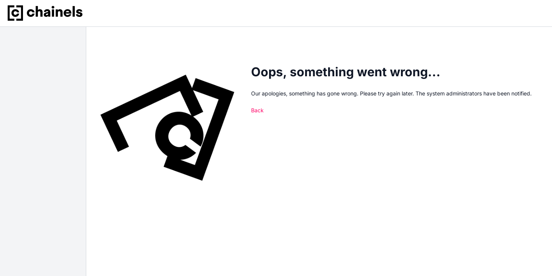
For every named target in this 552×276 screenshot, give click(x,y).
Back (257, 110)
